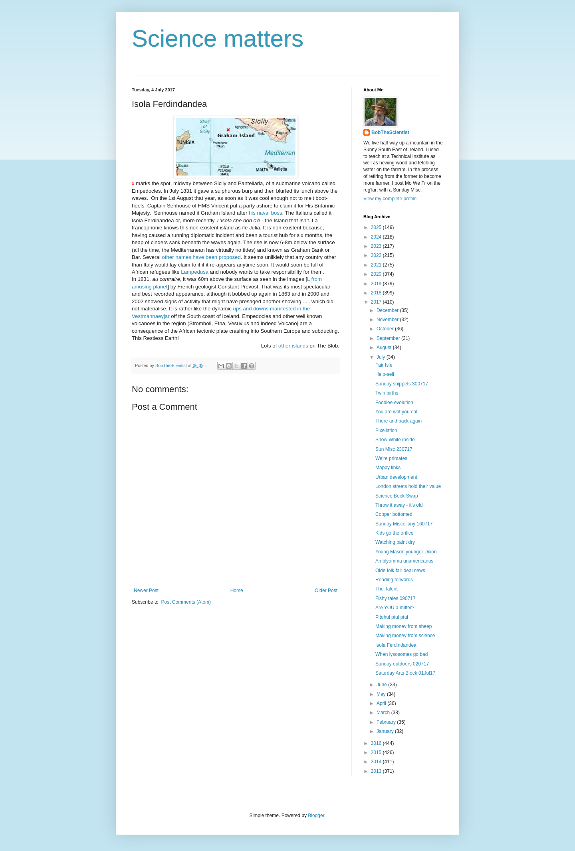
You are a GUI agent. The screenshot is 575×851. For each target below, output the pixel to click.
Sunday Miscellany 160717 (403, 524)
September (389, 338)
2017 (377, 302)
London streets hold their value (408, 486)
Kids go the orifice (394, 533)
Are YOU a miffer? (394, 607)
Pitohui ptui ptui (391, 617)
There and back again (398, 421)
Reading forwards (394, 579)
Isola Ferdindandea (395, 645)
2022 (377, 255)
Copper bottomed (393, 514)
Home (236, 590)
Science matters (217, 38)
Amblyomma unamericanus (404, 561)
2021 (377, 265)
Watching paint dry (395, 542)
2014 (377, 761)
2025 (377, 227)
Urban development (396, 477)
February (387, 722)
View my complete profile (389, 198)
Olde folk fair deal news (400, 570)
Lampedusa (194, 272)
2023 (377, 246)
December (388, 310)
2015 (377, 752)
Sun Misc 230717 (393, 449)
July (382, 357)
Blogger (316, 815)
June (382, 684)
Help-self (384, 374)
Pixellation (386, 430)
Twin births (386, 393)
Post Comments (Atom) (186, 602)
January (386, 731)
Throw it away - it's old (398, 505)
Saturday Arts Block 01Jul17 (405, 673)
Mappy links (388, 467)
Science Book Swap (396, 496)
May (382, 694)
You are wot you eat (396, 412)
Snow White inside (395, 439)
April (382, 703)
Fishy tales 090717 (395, 598)
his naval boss (265, 213)
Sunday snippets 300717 (401, 384)
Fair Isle (384, 365)
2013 (377, 771)
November (388, 319)
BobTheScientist (390, 132)
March (384, 712)
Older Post (326, 590)
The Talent (386, 589)
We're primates (391, 458)
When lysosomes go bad (401, 654)
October (386, 329)
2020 (377, 274)
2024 (377, 237)
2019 (377, 283)
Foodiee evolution (394, 402)
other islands (293, 346)
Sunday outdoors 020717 (402, 664)
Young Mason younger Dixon (406, 552)
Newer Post (146, 590)
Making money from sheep (403, 626)
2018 (377, 293)
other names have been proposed (201, 257)
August (385, 347)
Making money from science (405, 635)
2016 (377, 743)
